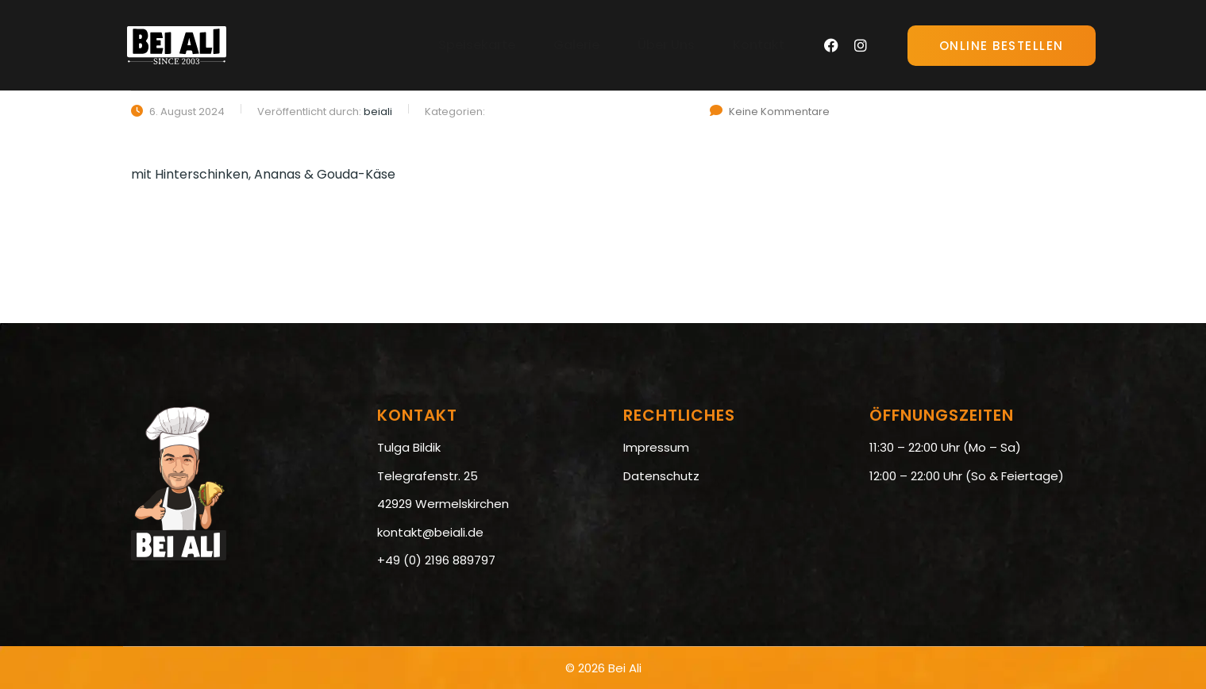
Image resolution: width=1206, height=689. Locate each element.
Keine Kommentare (770, 111)
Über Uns (666, 45)
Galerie (576, 45)
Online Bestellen (1001, 45)
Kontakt (758, 45)
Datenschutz (661, 476)
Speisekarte (476, 45)
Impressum (656, 447)
